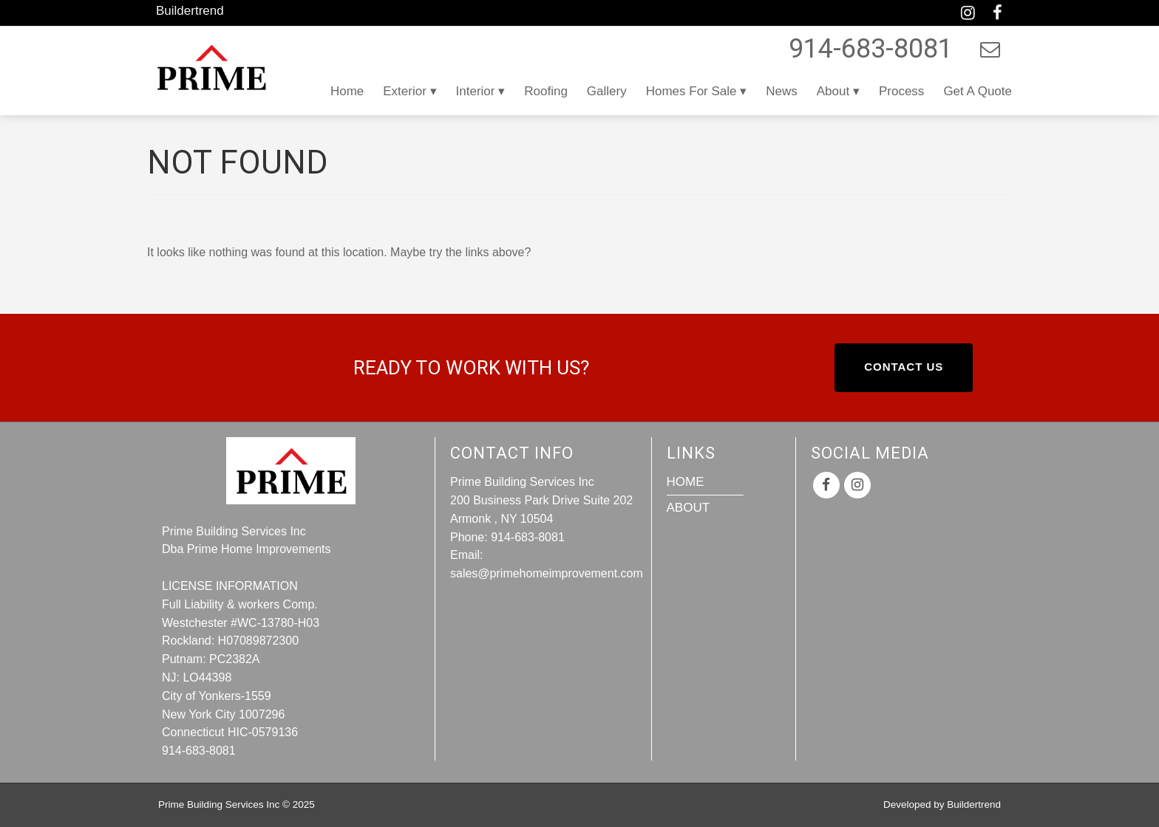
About (833, 91)
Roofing (546, 91)
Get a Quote (977, 91)
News (782, 91)
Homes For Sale (691, 91)
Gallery (607, 91)
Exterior (404, 91)
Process (901, 91)
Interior (475, 91)
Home (347, 91)
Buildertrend (190, 11)
